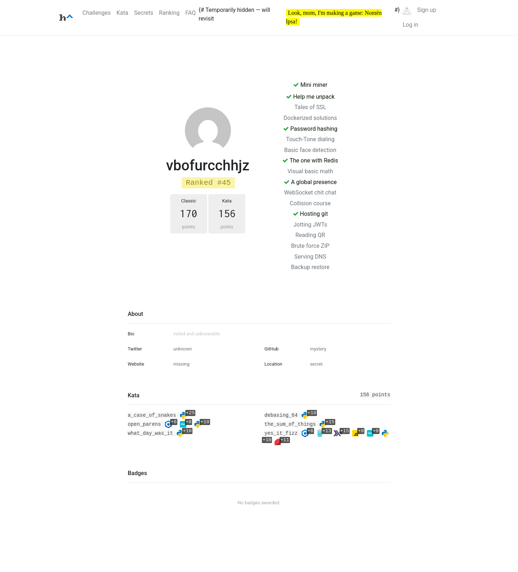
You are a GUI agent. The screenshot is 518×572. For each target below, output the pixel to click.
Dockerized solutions (310, 118)
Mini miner (310, 84)
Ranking (169, 12)
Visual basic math (310, 171)
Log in (410, 24)
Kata (122, 12)
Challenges (96, 12)
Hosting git (310, 213)
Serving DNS (310, 256)
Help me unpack (310, 96)
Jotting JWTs (310, 224)
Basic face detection (310, 150)
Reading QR (310, 235)
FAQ (190, 12)
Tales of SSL (310, 107)
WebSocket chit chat (310, 192)
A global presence (310, 182)
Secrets (143, 12)
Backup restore (310, 267)
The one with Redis (310, 160)
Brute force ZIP (310, 245)
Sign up (426, 9)
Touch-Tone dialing (310, 139)
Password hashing (310, 128)
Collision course (310, 203)
